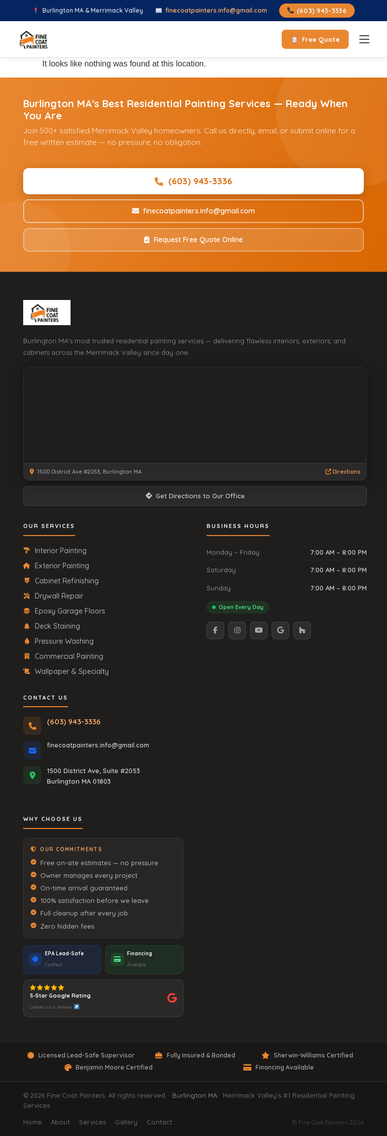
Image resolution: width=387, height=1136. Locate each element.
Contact (159, 1122)
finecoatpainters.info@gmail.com (216, 10)
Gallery (126, 1122)
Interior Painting (55, 550)
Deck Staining (51, 626)
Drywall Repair (53, 595)
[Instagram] (237, 630)
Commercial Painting (63, 656)
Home (32, 1122)
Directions (343, 471)
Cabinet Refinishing (61, 580)
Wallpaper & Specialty (66, 671)
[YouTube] (259, 630)
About (60, 1122)
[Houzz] (302, 630)
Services (92, 1122)
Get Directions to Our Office (195, 496)
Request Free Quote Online (193, 239)
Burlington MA (194, 1095)
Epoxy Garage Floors (64, 611)
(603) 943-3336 (316, 11)
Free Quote (315, 39)
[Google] (280, 630)
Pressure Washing (58, 641)
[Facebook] (215, 630)
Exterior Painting (56, 565)
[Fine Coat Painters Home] (47, 312)
